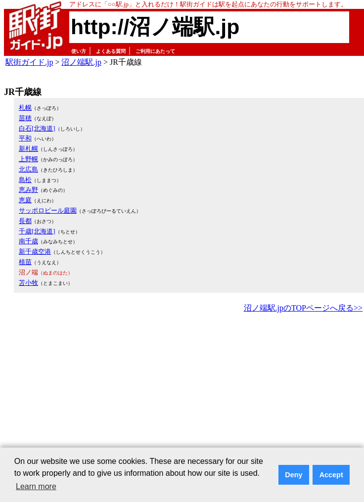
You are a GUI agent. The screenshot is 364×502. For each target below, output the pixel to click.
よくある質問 (111, 51)
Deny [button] (293, 475)
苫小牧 (28, 282)
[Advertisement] (163, 389)
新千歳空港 (35, 251)
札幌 (25, 107)
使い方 (78, 51)
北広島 (28, 169)
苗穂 (25, 118)
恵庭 (25, 200)
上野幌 (28, 159)
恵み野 (28, 189)
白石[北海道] (37, 128)
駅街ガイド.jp (29, 62)
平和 (25, 138)
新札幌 (28, 148)
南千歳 (28, 241)
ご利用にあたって (155, 51)
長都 (25, 221)
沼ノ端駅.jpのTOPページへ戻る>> (303, 308)
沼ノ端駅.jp (81, 62)
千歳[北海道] (37, 231)
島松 (25, 179)
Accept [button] (331, 475)
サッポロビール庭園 (48, 210)
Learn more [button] (36, 486)
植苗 (25, 262)
